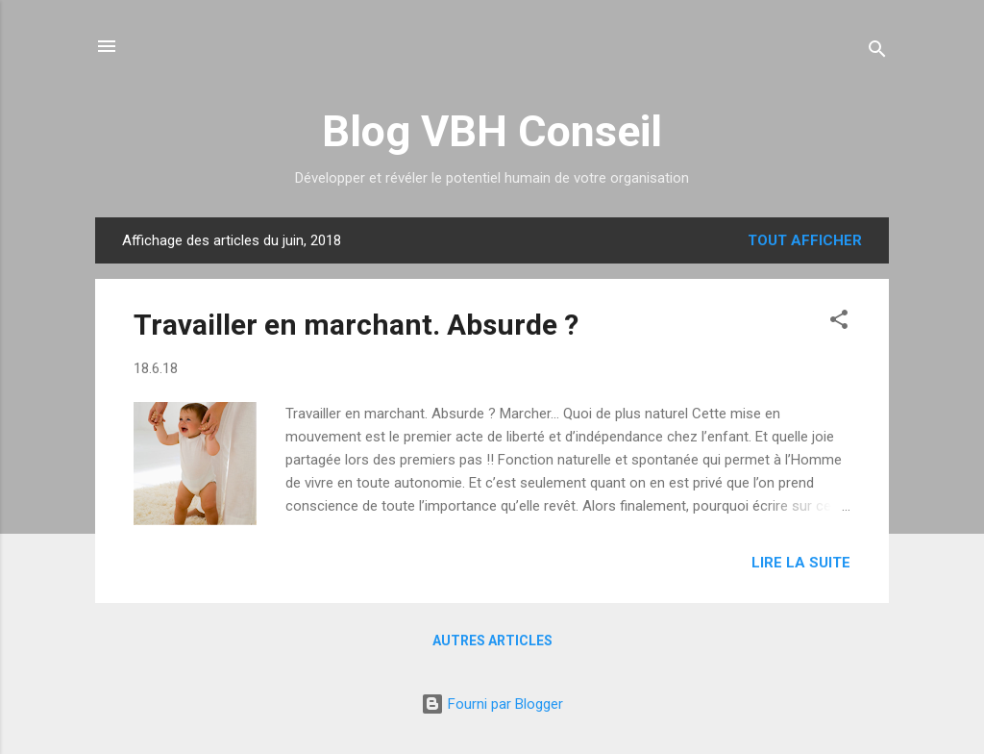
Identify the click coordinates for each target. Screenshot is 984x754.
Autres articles (492, 640)
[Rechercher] (877, 52)
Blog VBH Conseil (492, 131)
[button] (838, 323)
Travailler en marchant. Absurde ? (356, 324)
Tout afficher (805, 240)
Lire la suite (800, 562)
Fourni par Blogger (492, 704)
